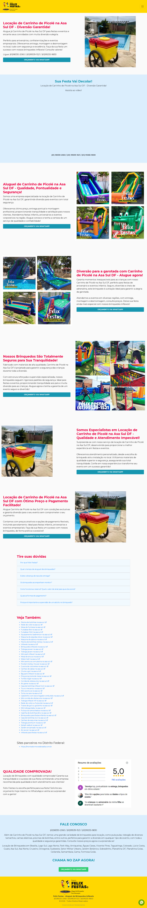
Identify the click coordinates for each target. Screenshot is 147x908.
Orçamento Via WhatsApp (37, 60)
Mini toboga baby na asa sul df (33, 708)
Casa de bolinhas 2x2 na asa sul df (34, 718)
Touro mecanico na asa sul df (33, 688)
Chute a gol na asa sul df (31, 671)
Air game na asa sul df (30, 684)
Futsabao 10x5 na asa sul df (32, 632)
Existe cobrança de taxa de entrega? (35, 576)
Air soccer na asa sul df (30, 730)
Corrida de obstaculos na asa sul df (35, 681)
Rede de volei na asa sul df (31, 625)
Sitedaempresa (79, 905)
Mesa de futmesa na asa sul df (33, 627)
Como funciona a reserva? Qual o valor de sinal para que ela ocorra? (47, 589)
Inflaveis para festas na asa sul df (34, 733)
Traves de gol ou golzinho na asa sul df (36, 706)
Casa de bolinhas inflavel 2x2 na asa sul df (37, 686)
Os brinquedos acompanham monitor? (36, 582)
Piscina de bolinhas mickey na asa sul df (37, 642)
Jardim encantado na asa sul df (33, 728)
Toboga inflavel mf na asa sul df (33, 701)
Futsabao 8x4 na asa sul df (31, 630)
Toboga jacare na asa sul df (32, 652)
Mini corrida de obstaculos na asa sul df (37, 698)
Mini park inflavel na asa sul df (33, 654)
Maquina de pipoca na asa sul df (34, 639)
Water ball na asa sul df (30, 659)
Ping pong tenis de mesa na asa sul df (36, 676)
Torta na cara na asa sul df (31, 693)
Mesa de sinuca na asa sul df (32, 657)
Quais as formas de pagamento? (33, 596)
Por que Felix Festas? (29, 563)
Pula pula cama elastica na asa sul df (36, 710)
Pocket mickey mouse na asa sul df (35, 664)
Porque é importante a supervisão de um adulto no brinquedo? (46, 602)
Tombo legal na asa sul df (31, 679)
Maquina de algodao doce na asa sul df (37, 637)
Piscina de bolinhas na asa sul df (34, 622)
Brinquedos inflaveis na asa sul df (34, 647)
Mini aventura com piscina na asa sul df (36, 661)
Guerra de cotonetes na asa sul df (34, 666)
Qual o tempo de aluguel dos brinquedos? (37, 569)
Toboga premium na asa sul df (33, 723)
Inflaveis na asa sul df (29, 644)
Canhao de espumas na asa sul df (34, 720)
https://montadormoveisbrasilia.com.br (36, 747)
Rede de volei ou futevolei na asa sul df (37, 703)
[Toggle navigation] (142, 6)
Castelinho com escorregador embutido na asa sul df (42, 696)
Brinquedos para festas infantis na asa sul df (38, 715)
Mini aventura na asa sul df (31, 691)
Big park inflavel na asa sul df (32, 674)
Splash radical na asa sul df (31, 725)
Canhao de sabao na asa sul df (33, 669)
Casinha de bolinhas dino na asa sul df (36, 713)
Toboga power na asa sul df (32, 649)
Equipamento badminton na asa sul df (36, 635)
